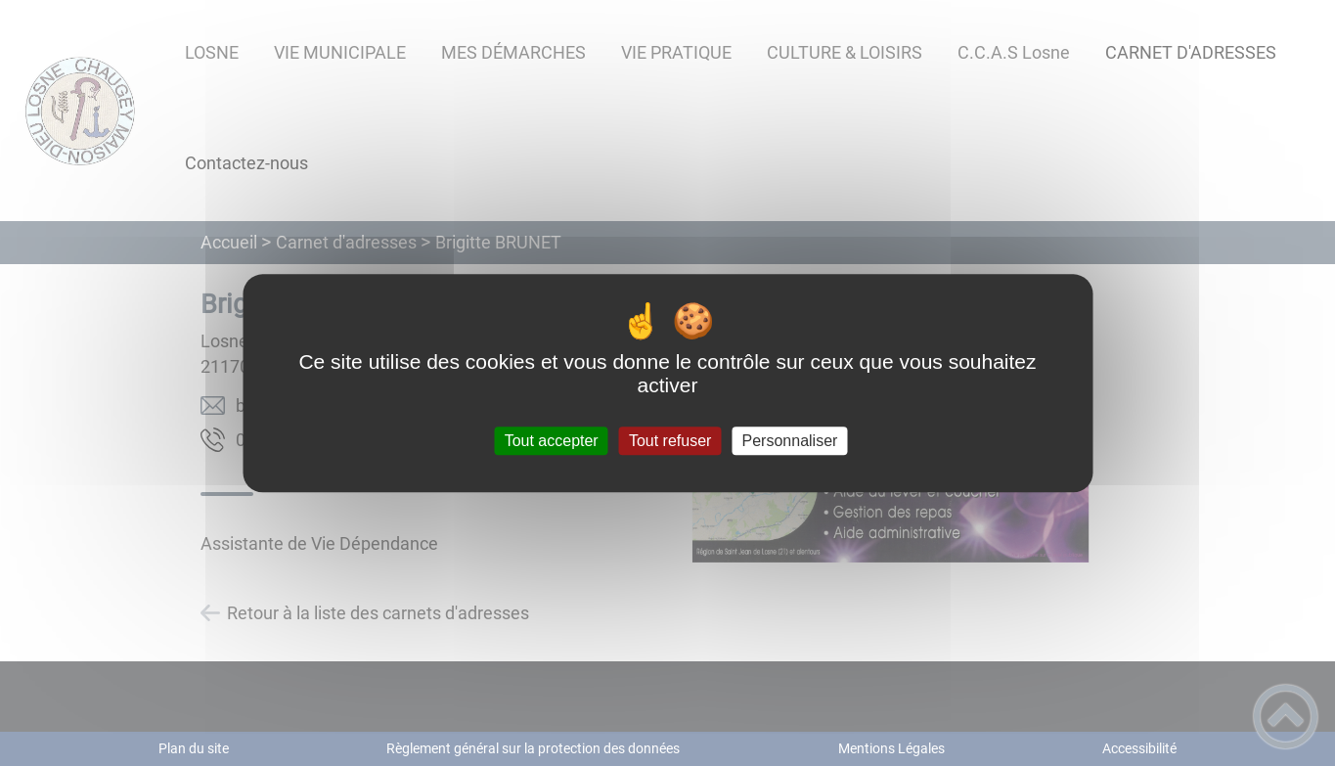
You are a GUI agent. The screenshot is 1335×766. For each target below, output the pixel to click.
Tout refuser (670, 440)
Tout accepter (552, 440)
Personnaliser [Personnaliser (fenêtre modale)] (790, 440)
